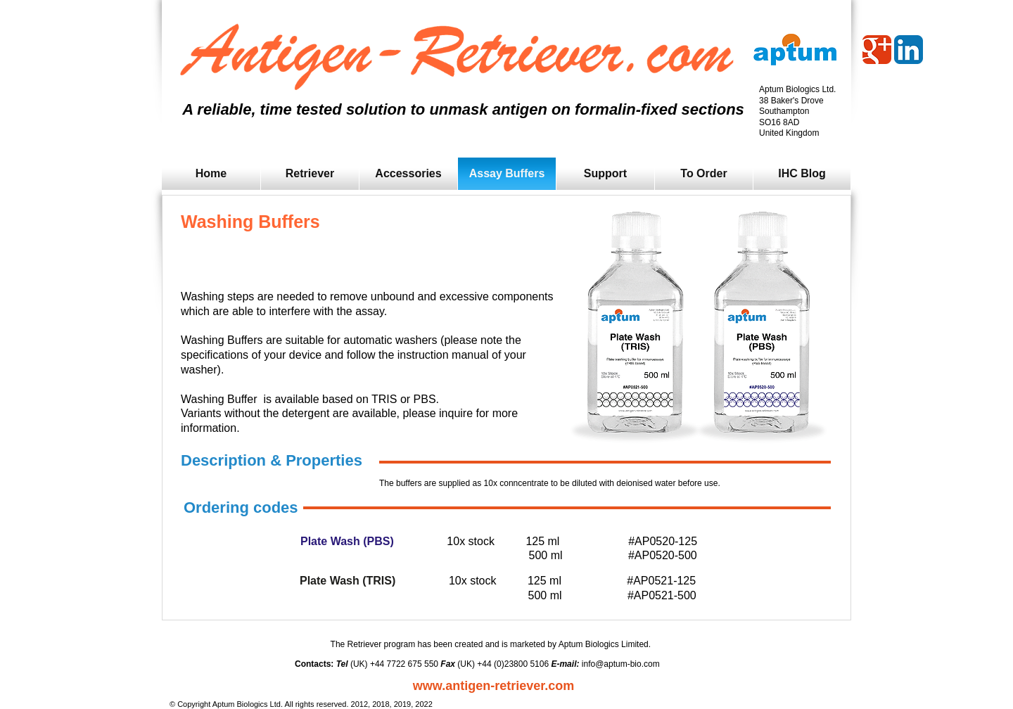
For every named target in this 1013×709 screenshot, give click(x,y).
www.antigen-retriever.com (493, 686)
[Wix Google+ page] (876, 49)
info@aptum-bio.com (621, 664)
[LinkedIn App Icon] (908, 49)
